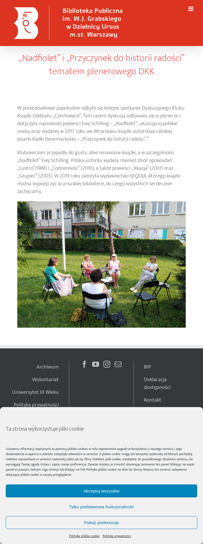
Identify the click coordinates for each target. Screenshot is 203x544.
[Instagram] (106, 364)
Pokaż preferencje (101, 522)
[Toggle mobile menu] (191, 9)
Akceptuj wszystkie (102, 490)
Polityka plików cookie (101, 469)
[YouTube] (95, 364)
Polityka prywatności (117, 536)
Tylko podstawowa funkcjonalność (101, 506)
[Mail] (118, 364)
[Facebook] (84, 364)
